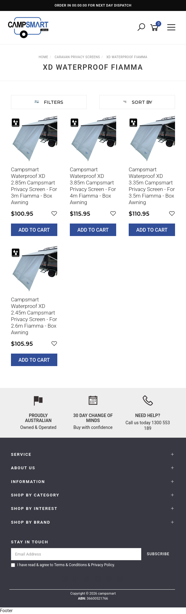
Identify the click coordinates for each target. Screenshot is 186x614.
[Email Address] (76, 554)
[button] (54, 213)
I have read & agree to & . (63, 565)
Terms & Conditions (70, 565)
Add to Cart (34, 230)
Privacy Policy (102, 565)
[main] (93, 245)
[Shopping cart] (155, 27)
